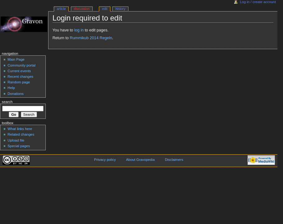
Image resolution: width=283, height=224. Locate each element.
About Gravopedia (140, 159)
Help (11, 88)
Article (61, 9)
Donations (15, 94)
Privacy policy (105, 159)
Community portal (21, 65)
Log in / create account (258, 2)
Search (7, 102)
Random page (18, 82)
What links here (19, 129)
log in (79, 30)
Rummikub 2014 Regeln (91, 38)
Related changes (20, 134)
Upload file (15, 140)
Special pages (18, 146)
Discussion (82, 9)
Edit (105, 9)
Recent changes (20, 76)
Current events (19, 71)
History (120, 9)
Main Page (16, 59)
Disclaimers (174, 159)
